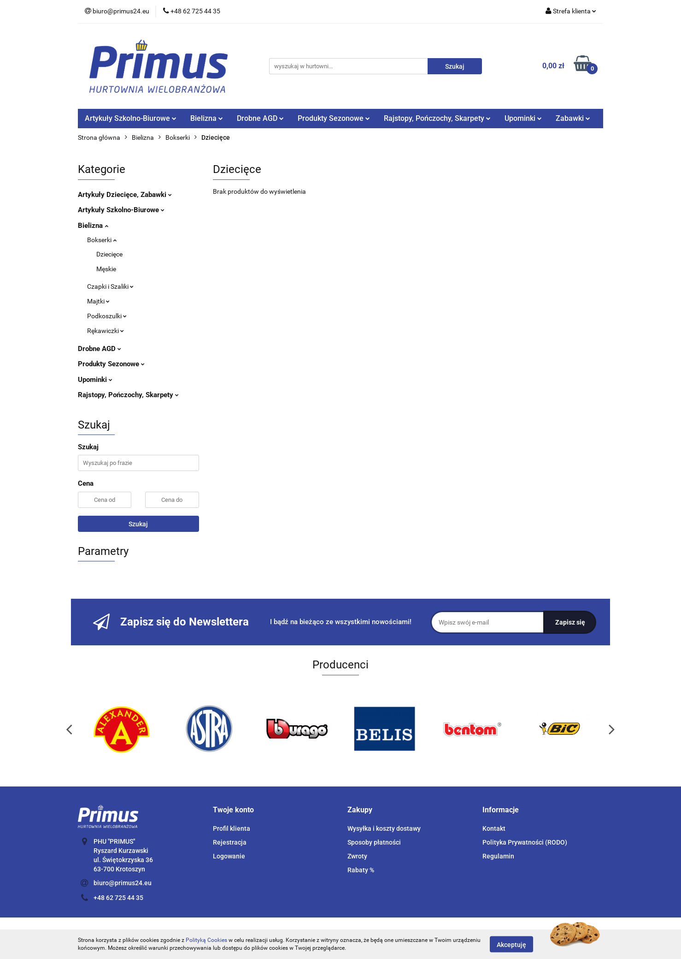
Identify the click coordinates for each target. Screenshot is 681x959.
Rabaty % (360, 870)
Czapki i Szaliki (110, 286)
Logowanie (229, 856)
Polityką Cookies (206, 940)
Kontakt (493, 828)
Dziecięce (109, 254)
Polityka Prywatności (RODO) (524, 842)
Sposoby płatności (374, 842)
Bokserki (102, 240)
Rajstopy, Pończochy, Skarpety (437, 118)
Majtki (98, 301)
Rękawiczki (105, 330)
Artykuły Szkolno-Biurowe (130, 118)
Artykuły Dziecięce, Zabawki (125, 195)
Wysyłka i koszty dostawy (384, 828)
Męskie (106, 269)
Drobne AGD (260, 118)
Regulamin (498, 856)
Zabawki (573, 118)
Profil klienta (231, 828)
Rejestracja (230, 842)
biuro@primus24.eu (123, 883)
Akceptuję (511, 944)
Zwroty (357, 856)
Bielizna (206, 118)
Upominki (523, 118)
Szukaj (138, 524)
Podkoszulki (107, 316)
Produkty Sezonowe (334, 118)
